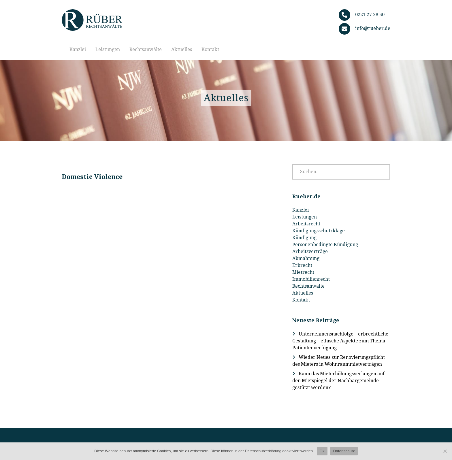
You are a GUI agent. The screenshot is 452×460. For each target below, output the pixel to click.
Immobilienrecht (311, 279)
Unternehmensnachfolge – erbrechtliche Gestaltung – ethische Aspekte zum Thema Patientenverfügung (340, 340)
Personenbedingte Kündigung (325, 244)
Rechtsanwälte (145, 49)
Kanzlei (77, 49)
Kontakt (210, 49)
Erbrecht (302, 265)
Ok (322, 451)
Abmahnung (305, 258)
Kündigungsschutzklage (318, 230)
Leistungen (107, 49)
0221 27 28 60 (370, 14)
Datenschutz (344, 451)
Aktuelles (181, 49)
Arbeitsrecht (306, 224)
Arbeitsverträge (310, 251)
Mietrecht (303, 272)
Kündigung (304, 237)
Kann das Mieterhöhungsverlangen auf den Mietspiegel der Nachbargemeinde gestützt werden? (338, 380)
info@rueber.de (372, 28)
